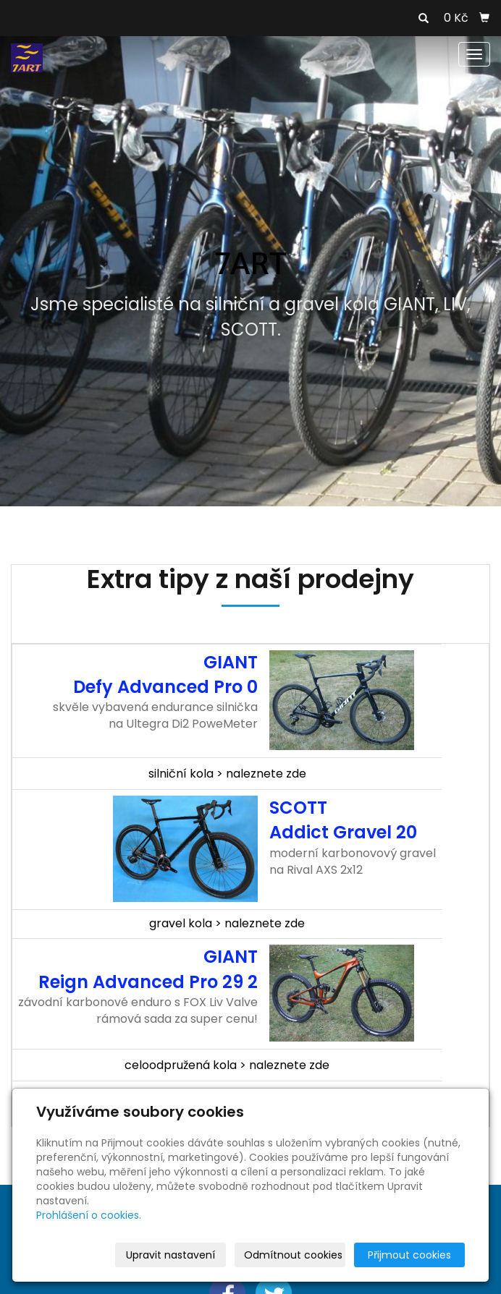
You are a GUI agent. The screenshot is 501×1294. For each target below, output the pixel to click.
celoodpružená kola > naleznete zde (227, 1065)
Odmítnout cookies (293, 1255)
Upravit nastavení (170, 1255)
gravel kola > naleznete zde (227, 923)
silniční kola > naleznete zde (227, 773)
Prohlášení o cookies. (88, 1215)
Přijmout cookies (409, 1255)
